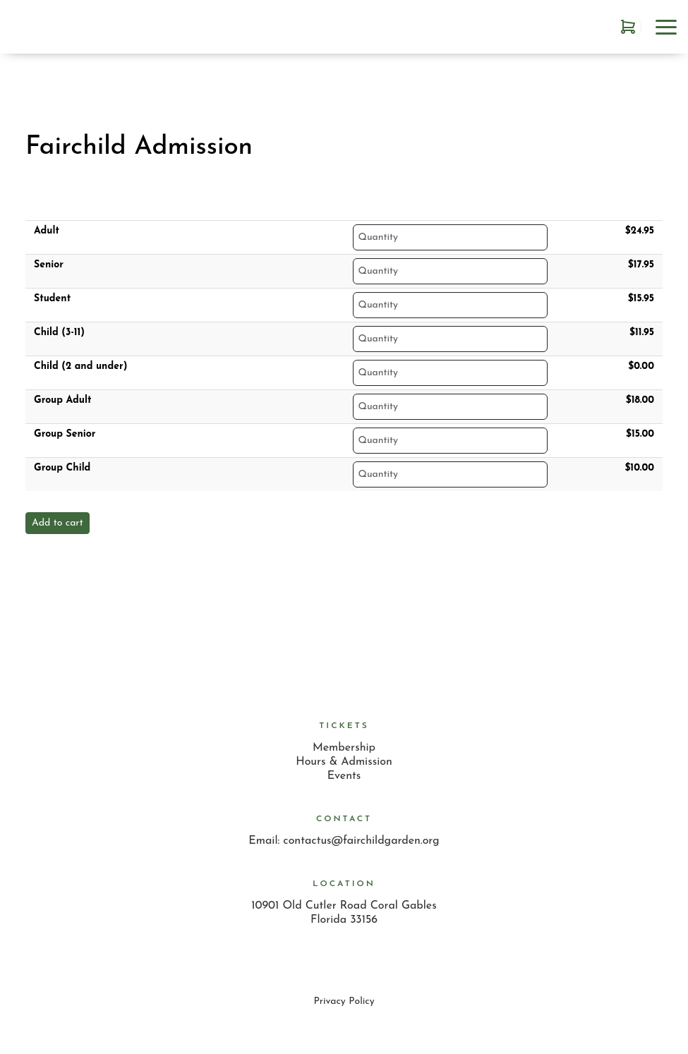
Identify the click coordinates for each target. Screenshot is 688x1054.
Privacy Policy (343, 1001)
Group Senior (65, 434)
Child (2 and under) (80, 366)
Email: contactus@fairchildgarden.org (343, 841)
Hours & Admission (344, 762)
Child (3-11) (59, 332)
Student (52, 298)
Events (344, 776)
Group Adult (63, 400)
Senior (49, 265)
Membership (344, 747)
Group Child (62, 468)
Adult (46, 231)
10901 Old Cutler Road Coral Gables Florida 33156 (343, 913)
